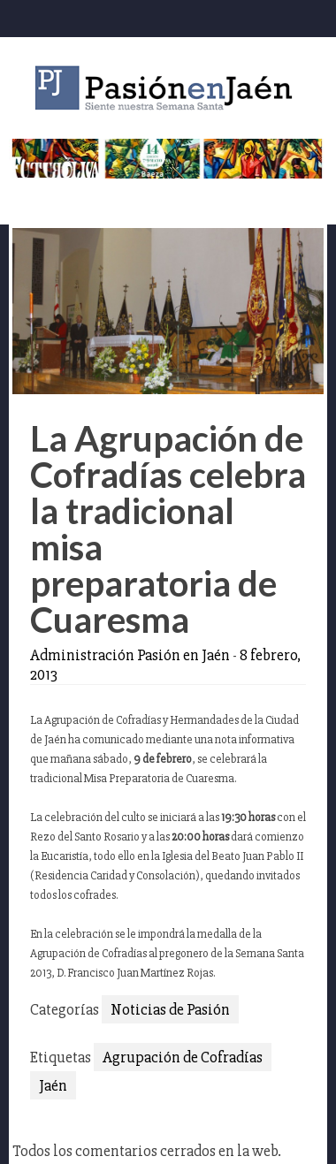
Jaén (53, 1085)
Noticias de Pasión (170, 1009)
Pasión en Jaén (168, 88)
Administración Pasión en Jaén (130, 655)
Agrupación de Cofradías (183, 1057)
